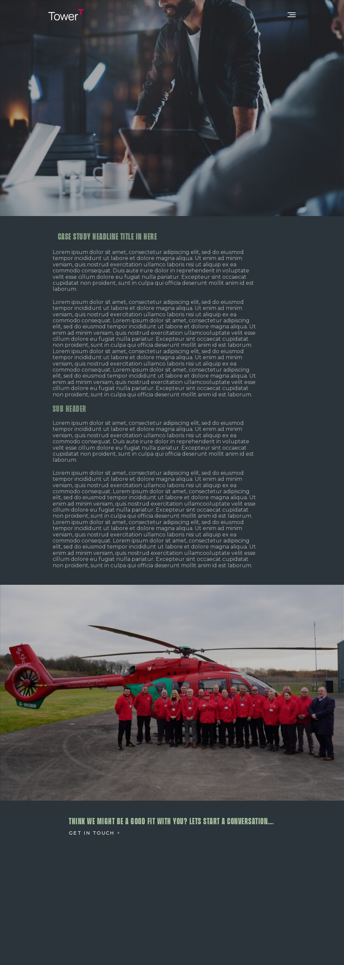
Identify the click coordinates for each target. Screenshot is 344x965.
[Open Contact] (94, 833)
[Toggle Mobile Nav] (291, 15)
